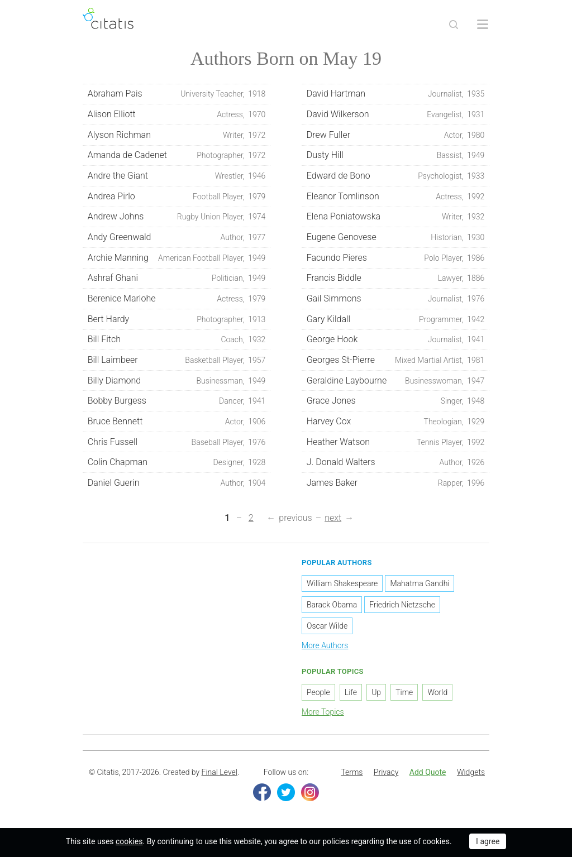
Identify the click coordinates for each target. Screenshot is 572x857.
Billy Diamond (177, 380)
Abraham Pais (177, 93)
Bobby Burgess (177, 401)
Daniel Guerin (177, 483)
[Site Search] (453, 24)
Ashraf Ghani (177, 278)
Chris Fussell (177, 442)
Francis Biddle (396, 278)
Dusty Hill (396, 155)
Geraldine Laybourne (396, 380)
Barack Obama (332, 604)
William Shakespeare (342, 583)
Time (404, 692)
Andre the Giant (177, 176)
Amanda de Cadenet (177, 155)
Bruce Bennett (177, 421)
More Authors (325, 645)
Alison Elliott (177, 114)
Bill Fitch (177, 339)
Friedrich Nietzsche (402, 604)
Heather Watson (396, 442)
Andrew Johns (177, 216)
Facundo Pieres (396, 258)
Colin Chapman (177, 462)
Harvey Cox (396, 421)
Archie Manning (177, 258)
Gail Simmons (396, 298)
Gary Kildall (396, 319)
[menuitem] (352, 773)
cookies (129, 841)
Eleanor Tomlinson (396, 196)
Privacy (386, 772)
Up (376, 692)
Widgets (471, 772)
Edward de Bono (396, 176)
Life (351, 692)
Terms (352, 772)
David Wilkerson (396, 114)
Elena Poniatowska (396, 216)
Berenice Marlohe (177, 298)
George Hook (396, 339)
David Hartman (396, 93)
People (318, 692)
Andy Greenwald (177, 237)
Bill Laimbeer (177, 360)
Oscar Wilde (327, 625)
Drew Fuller (396, 135)
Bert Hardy (177, 319)
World (437, 692)
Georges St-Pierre (396, 360)
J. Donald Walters (396, 462)
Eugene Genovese (396, 237)
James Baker (396, 483)
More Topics (323, 711)
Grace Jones (396, 401)
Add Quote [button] (427, 772)
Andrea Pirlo (177, 196)
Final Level (219, 772)
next (333, 518)
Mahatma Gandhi (419, 583)
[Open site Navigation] (482, 24)
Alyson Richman (177, 135)
